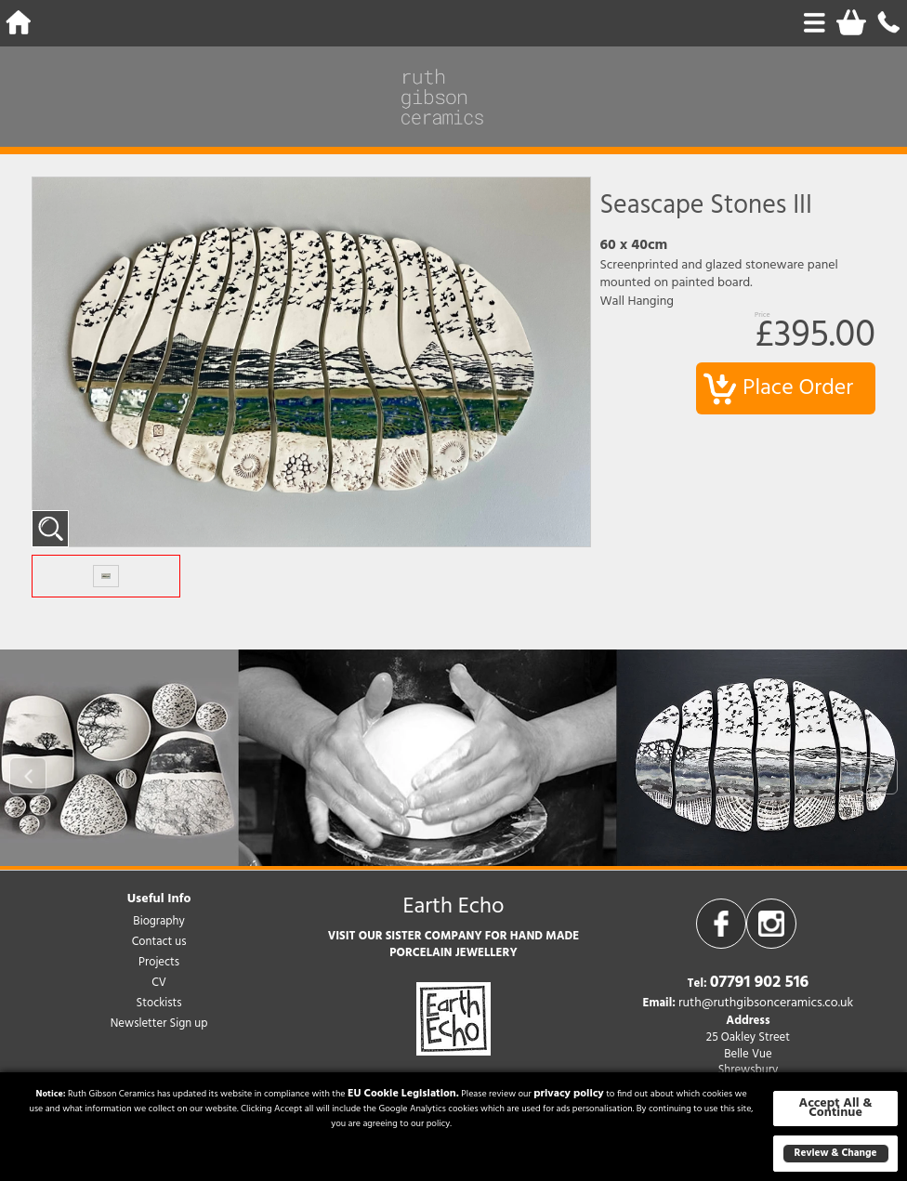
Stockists (159, 1003)
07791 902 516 (759, 982)
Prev (27, 775)
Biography (158, 921)
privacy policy (568, 1093)
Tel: (697, 984)
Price (762, 315)
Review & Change (836, 1153)
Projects (158, 962)
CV (158, 982)
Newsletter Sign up (159, 1023)
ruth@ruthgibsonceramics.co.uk (765, 1003)
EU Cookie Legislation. (403, 1093)
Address (747, 1021)
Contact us (159, 941)
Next (879, 775)
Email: (659, 1003)
